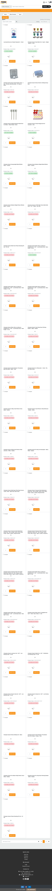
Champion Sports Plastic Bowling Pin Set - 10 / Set (13, 817)
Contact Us (26, 876)
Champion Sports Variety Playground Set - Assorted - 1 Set (36, 124)
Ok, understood (31, 889)
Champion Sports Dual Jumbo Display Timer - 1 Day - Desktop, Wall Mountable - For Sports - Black (13, 84)
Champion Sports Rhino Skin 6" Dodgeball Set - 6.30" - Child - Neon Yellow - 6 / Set (38, 613)
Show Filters (5, 17)
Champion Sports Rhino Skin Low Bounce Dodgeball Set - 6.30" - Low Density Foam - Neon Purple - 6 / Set (14, 328)
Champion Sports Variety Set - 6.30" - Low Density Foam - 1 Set (38, 695)
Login (26, 864)
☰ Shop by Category (6, 10)
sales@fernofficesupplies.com (26, 874)
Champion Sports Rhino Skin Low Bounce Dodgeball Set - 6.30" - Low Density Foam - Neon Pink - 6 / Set (38, 287)
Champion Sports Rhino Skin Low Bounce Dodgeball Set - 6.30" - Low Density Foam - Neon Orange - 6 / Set (14, 287)
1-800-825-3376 (26, 873)
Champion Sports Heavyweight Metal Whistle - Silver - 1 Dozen (13, 165)
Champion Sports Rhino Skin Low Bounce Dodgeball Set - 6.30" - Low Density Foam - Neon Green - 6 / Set (38, 247)
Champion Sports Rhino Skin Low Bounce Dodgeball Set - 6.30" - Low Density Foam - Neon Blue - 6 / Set (38, 573)
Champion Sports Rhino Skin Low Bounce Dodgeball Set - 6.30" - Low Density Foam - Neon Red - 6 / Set (14, 613)
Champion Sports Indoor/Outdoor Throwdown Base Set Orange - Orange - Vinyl (37, 735)
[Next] (46, 841)
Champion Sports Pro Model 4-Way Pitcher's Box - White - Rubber (14, 776)
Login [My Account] (45, 2)
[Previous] (41, 841)
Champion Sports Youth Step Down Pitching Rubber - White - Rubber (37, 328)
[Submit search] (16, 21)
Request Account (26, 866)
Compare (6, 24)
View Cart (26, 854)
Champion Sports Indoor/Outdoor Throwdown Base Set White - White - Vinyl (13, 369)
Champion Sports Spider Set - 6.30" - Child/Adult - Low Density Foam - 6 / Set (38, 654)
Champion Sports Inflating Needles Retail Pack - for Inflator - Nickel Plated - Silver (14, 124)
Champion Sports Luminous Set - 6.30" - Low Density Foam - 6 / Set (13, 654)
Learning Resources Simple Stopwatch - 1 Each (13, 42)
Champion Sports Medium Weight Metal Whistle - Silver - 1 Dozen (38, 165)
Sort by (37, 21)
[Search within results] (8, 21)
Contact (26, 859)
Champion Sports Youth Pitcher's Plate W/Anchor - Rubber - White (38, 409)
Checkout (26, 856)
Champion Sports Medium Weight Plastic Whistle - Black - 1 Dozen (14, 206)
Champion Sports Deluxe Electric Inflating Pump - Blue (38, 83)
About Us (26, 857)
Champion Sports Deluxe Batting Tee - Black (13, 734)
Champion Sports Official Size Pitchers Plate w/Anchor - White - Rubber (13, 450)
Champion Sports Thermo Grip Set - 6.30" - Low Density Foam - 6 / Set (13, 695)
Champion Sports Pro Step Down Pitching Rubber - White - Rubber (38, 776)
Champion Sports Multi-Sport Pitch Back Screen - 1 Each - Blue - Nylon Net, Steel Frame (14, 491)
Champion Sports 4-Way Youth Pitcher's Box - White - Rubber (13, 409)
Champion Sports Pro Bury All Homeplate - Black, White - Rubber (38, 450)
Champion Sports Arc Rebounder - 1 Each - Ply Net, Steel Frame (37, 369)
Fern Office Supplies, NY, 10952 (26, 871)
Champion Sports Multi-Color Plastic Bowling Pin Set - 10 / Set (14, 246)
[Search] (27, 6)
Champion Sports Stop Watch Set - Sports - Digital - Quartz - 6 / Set (38, 43)
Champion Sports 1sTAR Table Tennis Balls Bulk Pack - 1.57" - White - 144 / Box (38, 206)
